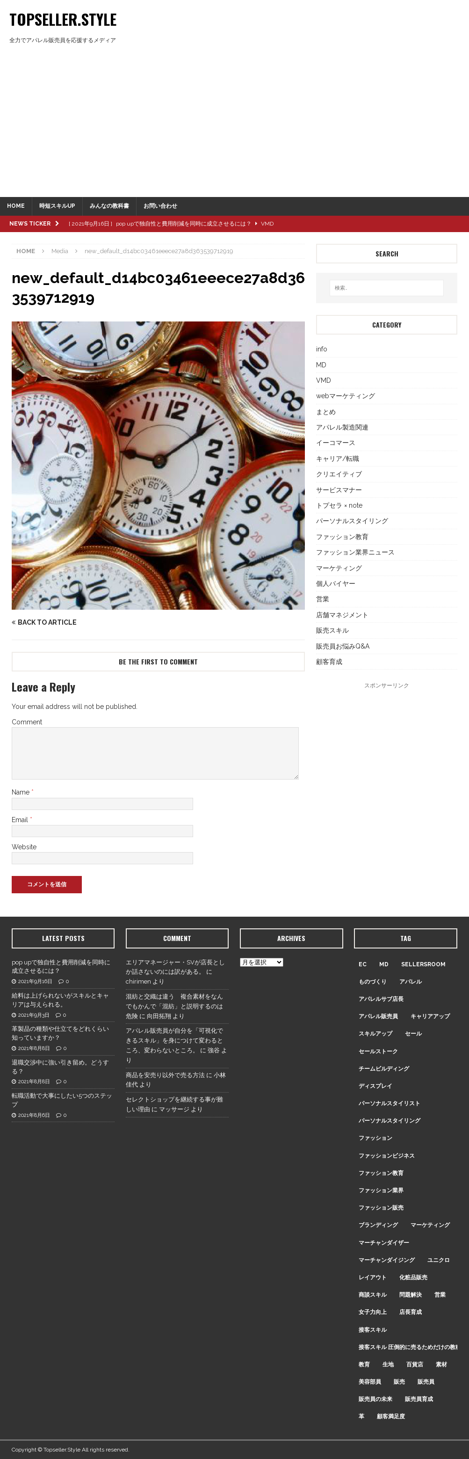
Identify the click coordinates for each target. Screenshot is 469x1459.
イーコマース (335, 442)
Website (24, 847)
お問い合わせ (160, 206)
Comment (27, 722)
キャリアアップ (430, 1016)
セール (413, 1033)
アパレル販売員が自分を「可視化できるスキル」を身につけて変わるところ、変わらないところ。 (174, 1040)
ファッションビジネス (387, 1156)
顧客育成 (329, 661)
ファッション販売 (381, 1207)
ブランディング (378, 1225)
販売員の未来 (375, 1399)
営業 (322, 599)
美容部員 (370, 1382)
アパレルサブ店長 (381, 999)
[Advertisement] (234, 126)
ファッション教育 (342, 536)
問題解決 (410, 1294)
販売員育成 (419, 1399)
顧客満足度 (391, 1416)
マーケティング (339, 568)
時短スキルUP (57, 206)
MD (321, 365)
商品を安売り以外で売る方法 (165, 1075)
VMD (323, 380)
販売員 (426, 1382)
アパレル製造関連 (342, 427)
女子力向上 (373, 1312)
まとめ (326, 412)
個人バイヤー (335, 583)
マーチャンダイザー (384, 1243)
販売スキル (332, 630)
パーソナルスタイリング (352, 521)
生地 (388, 1364)
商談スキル (373, 1294)
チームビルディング (384, 1068)
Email (21, 820)
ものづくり (373, 981)
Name (21, 792)
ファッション (375, 1138)
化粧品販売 (413, 1277)
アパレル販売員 (378, 1016)
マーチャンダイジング (387, 1260)
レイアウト (373, 1277)
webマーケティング (345, 396)
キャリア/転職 (337, 458)
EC (363, 964)
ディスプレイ (375, 1086)
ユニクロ (438, 1260)
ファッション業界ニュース (355, 552)
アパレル (410, 981)
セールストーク (378, 1051)
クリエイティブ (339, 474)
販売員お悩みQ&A (342, 646)
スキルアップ (375, 1033)
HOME (16, 206)
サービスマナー (339, 490)
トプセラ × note (339, 505)
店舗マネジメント (342, 615)
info (321, 349)
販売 (399, 1382)
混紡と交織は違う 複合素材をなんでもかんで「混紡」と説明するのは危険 (174, 1006)
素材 (441, 1364)
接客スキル (373, 1330)
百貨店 (414, 1364)
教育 (364, 1364)
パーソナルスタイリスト (389, 1103)
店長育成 (410, 1312)
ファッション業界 (381, 1190)
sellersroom (423, 964)
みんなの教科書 (109, 206)
